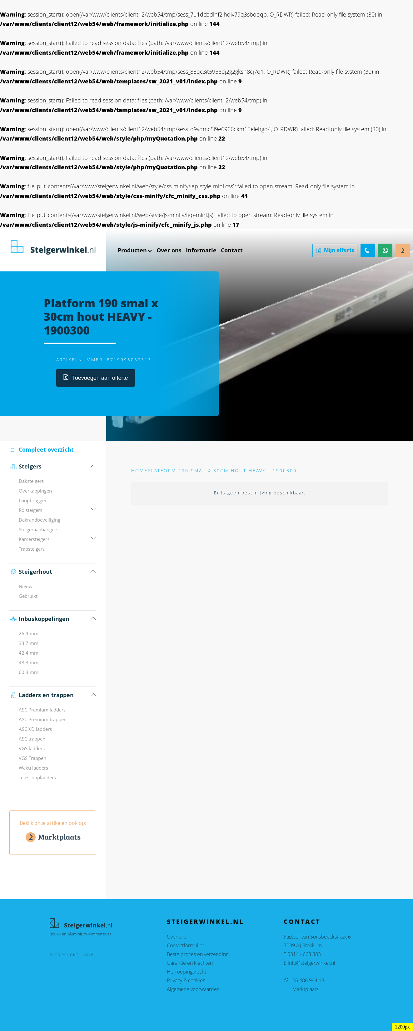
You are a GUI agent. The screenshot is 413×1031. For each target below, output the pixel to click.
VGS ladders (32, 748)
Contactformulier (185, 945)
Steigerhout (30, 571)
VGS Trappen (32, 758)
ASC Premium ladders (42, 709)
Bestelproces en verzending (197, 954)
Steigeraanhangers (38, 529)
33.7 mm (28, 643)
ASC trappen (32, 739)
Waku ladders (33, 768)
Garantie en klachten (190, 962)
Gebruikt (28, 596)
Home (139, 470)
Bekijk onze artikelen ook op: (53, 832)
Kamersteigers (34, 539)
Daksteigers (31, 481)
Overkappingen (35, 491)
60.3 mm (28, 672)
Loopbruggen (33, 500)
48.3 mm (28, 662)
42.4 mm (28, 653)
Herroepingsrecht (186, 971)
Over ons (177, 936)
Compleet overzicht (46, 449)
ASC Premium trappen (43, 719)
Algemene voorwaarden (193, 989)
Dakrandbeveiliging (39, 520)
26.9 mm (28, 633)
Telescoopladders (37, 777)
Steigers (25, 466)
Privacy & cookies (186, 980)
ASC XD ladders (35, 729)
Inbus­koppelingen (39, 619)
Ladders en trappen (41, 695)
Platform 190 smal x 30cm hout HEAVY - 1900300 (222, 470)
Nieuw (25, 586)
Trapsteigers (32, 549)
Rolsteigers (30, 510)
